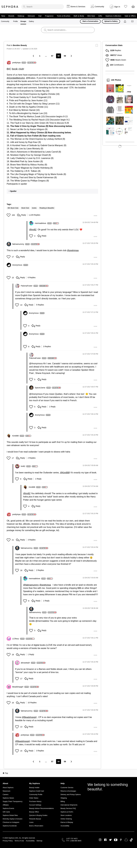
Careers (5, 794)
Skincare (31, 16)
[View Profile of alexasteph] (28, 663)
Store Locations (66, 815)
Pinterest (121, 840)
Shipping (63, 798)
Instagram (100, 840)
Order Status (33, 798)
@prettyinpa (73, 250)
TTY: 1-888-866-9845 (73, 841)
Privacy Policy (8, 841)
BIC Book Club (13, 208)
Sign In (117, 7)
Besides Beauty (20, 45)
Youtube (115, 840)
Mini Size (91, 16)
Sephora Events (8, 808)
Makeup (21, 16)
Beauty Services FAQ (68, 808)
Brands (11, 16)
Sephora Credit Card (36, 791)
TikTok (131, 840)
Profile (15, 21)
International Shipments (68, 805)
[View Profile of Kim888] (18, 436)
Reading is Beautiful (47, 208)
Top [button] (6, 773)
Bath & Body (79, 16)
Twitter (110, 840)
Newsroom (6, 791)
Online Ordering (66, 819)
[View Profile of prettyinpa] (19, 62)
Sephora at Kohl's (66, 812)
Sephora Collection (113, 16)
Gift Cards (6, 812)
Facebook (105, 840)
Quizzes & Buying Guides (38, 815)
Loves (31, 822)
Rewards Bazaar (35, 819)
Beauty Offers (34, 812)
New (3, 16)
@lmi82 (32, 229)
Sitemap (39, 841)
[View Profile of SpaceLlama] (43, 387)
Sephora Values (8, 798)
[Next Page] (71, 55)
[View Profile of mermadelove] (43, 223)
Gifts (100, 16)
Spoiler (13, 191)
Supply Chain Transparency (12, 801)
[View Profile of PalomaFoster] (29, 286)
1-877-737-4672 (71, 839)
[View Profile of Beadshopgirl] (20, 687)
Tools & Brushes (63, 16)
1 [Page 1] (39, 56)
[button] (9, 215)
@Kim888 (65, 472)
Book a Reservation (36, 826)
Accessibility (64, 826)
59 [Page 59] (65, 56)
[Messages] (132, 21)
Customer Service (66, 788)
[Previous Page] (33, 55)
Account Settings (35, 805)
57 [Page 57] (52, 56)
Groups (23, 21)
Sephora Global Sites (10, 815)
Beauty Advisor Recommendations (41, 808)
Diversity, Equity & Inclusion (12, 819)
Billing (62, 801)
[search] (42, 6)
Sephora (9, 7)
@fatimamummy (31, 585)
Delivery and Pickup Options (70, 794)
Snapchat (126, 840)
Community (5, 21)
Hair (40, 16)
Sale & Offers (130, 16)
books (34, 208)
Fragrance (49, 16)
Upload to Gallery (111, 21)
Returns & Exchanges (68, 791)
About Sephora (8, 788)
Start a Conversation (90, 21)
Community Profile (35, 794)
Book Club (25, 208)
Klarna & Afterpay (66, 822)
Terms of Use (19, 841)
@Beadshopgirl (29, 717)
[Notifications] (125, 21)
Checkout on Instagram (11, 822)
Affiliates (6, 805)
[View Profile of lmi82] (26, 466)
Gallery (31, 21)
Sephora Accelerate (10, 826)
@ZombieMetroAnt (16, 78)
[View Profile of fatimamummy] (21, 244)
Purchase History (35, 801)
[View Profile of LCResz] (18, 638)
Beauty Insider (34, 788)
